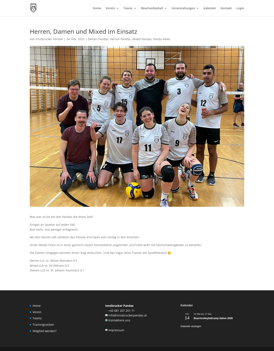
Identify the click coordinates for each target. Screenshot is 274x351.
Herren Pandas (120, 39)
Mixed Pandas (142, 39)
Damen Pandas (98, 39)
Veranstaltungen (183, 8)
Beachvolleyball (152, 8)
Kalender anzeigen (191, 326)
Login (240, 8)
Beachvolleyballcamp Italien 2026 (213, 318)
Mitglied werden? (44, 331)
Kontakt (226, 8)
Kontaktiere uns (119, 320)
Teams (127, 8)
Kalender (210, 8)
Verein (110, 8)
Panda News (161, 39)
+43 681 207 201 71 (121, 311)
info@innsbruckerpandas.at (127, 315)
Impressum (116, 330)
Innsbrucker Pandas (49, 39)
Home (97, 8)
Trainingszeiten (43, 325)
